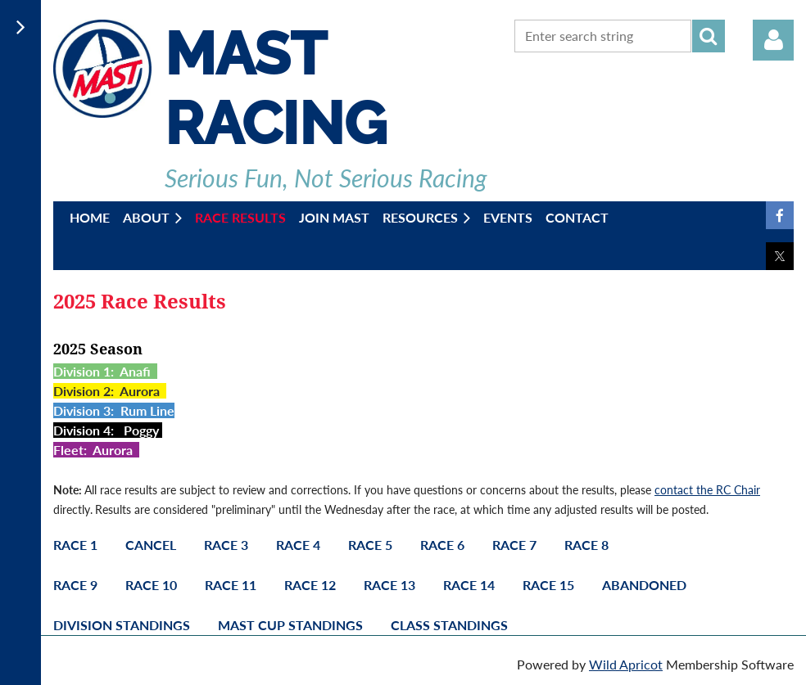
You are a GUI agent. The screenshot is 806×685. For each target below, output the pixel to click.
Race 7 (514, 544)
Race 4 (298, 544)
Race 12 (310, 585)
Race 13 (389, 585)
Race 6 (442, 544)
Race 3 (226, 544)
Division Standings (121, 625)
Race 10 (151, 585)
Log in (773, 40)
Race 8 (586, 544)
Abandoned (644, 585)
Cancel (150, 544)
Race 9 (75, 585)
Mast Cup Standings (290, 625)
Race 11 (230, 585)
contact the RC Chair (707, 490)
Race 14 (469, 585)
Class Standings (449, 625)
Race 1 (75, 544)
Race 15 (548, 585)
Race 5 (370, 544)
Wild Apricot (626, 664)
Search (708, 36)
